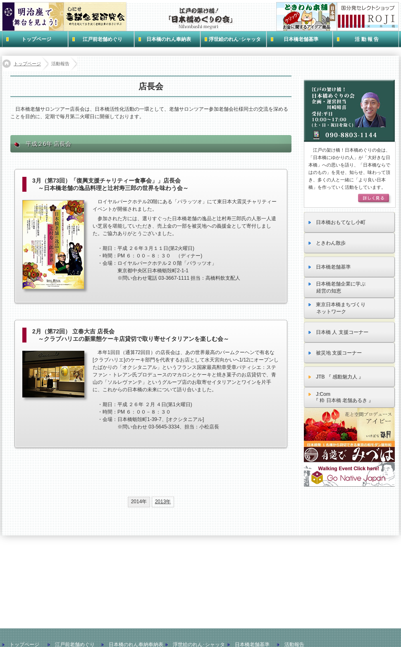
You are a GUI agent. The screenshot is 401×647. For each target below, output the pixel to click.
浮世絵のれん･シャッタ (235, 39)
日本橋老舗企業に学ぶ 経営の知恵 (336, 287)
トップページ (36, 39)
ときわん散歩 (327, 243)
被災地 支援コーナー (335, 353)
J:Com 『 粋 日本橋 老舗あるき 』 (340, 397)
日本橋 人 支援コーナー (338, 332)
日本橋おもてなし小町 (336, 222)
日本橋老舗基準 (301, 39)
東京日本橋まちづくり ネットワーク (336, 308)
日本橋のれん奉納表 (168, 39)
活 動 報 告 (367, 39)
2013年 (163, 501)
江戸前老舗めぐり (102, 39)
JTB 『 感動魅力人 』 (335, 377)
